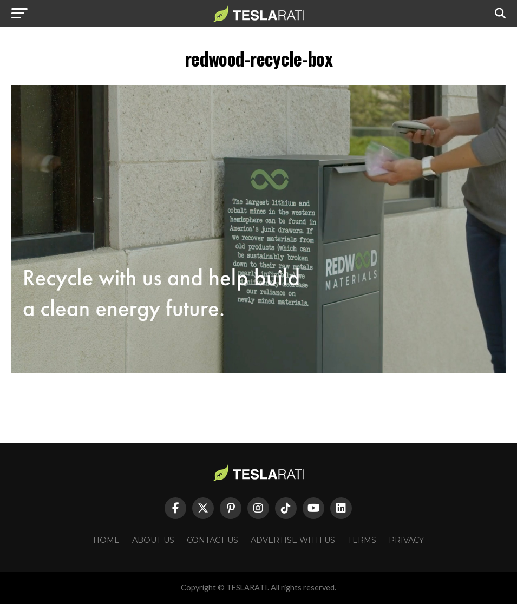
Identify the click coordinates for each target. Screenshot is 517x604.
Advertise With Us (293, 540)
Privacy (406, 540)
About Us (153, 540)
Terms (362, 540)
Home (106, 540)
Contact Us (212, 540)
